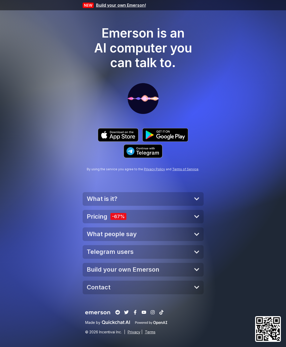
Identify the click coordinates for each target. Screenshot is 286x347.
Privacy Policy (154, 169)
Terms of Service (185, 169)
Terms (150, 332)
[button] (268, 329)
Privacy (134, 332)
